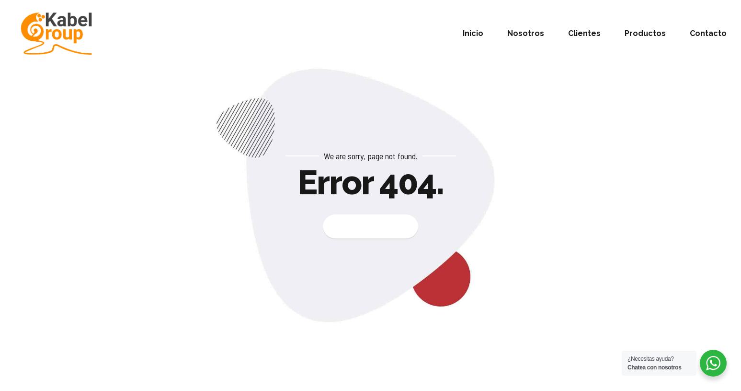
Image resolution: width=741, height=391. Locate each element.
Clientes (584, 33)
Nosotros (525, 33)
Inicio (473, 33)
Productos (645, 33)
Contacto (708, 33)
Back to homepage (370, 226)
